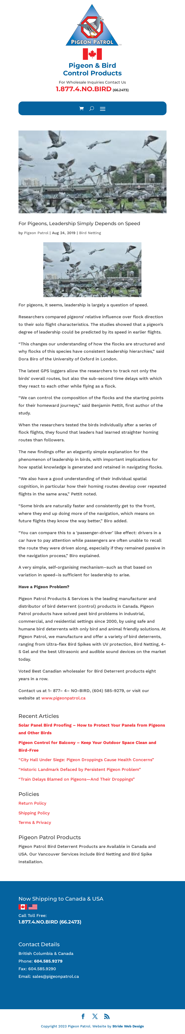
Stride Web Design (128, 1026)
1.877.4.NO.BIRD (84, 89)
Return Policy (32, 803)
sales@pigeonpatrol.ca (55, 976)
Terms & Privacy (34, 822)
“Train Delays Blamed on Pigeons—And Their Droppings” (76, 779)
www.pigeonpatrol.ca (63, 697)
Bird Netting (90, 233)
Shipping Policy (34, 812)
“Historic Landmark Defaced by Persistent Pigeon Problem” (79, 769)
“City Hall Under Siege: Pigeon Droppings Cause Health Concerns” (86, 759)
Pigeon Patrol (36, 233)
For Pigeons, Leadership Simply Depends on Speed (79, 223)
